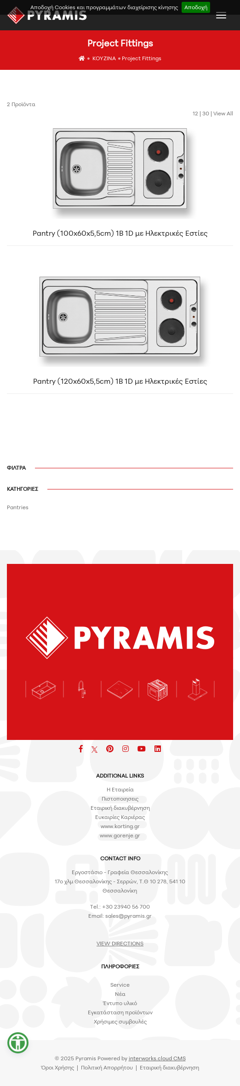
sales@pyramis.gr (128, 915)
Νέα (120, 993)
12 (195, 113)
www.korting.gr (120, 826)
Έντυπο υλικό (120, 1003)
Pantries (18, 507)
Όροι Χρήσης (57, 1067)
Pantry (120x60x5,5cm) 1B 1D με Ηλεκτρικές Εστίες (120, 384)
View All (223, 113)
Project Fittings (141, 58)
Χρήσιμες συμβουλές (120, 1021)
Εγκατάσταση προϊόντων (120, 1012)
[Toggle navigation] (221, 15)
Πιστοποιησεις (120, 798)
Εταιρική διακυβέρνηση (120, 807)
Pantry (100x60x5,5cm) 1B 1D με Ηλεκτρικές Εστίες (120, 236)
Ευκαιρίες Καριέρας (120, 816)
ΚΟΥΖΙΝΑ (104, 58)
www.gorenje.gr (120, 835)
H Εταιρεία (120, 789)
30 (205, 113)
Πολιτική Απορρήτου (107, 1067)
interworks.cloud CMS (157, 1058)
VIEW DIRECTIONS (120, 943)
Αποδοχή (195, 7)
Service (120, 984)
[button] (18, 1043)
